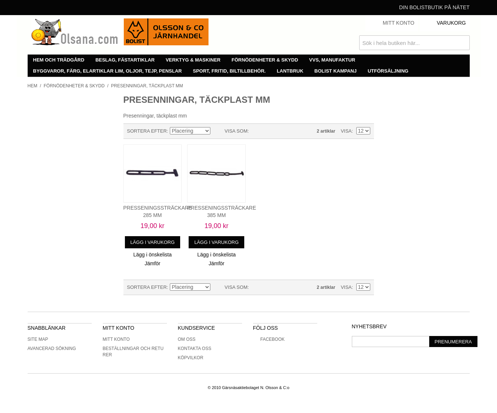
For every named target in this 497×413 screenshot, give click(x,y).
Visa (346, 131)
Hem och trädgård (58, 60)
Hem (33, 85)
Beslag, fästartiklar (125, 60)
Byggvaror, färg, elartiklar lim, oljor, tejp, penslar (107, 71)
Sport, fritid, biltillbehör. (229, 71)
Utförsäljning (388, 71)
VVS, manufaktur (332, 60)
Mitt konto (116, 339)
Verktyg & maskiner (193, 60)
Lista (268, 131)
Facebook (269, 339)
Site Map (38, 339)
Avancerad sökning (52, 348)
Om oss (187, 339)
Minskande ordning (217, 131)
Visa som (236, 131)
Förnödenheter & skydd (265, 60)
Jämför (152, 263)
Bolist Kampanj (335, 71)
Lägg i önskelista (152, 255)
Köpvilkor (190, 357)
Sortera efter (147, 131)
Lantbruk (290, 71)
